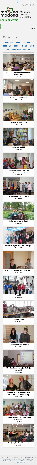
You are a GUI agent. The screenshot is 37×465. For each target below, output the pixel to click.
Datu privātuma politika (11, 461)
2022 (23, 42)
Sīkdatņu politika (27, 461)
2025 (7, 42)
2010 (29, 50)
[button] (33, 26)
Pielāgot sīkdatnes (18, 463)
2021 (29, 42)
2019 (10, 46)
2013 (14, 50)
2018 (16, 46)
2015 (32, 46)
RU (30, 2)
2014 (8, 50)
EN (34, 2)
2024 (12, 42)
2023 (18, 42)
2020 (5, 46)
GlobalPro (29, 459)
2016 (27, 46)
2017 (21, 46)
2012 (19, 50)
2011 (24, 50)
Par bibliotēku (9, 20)
